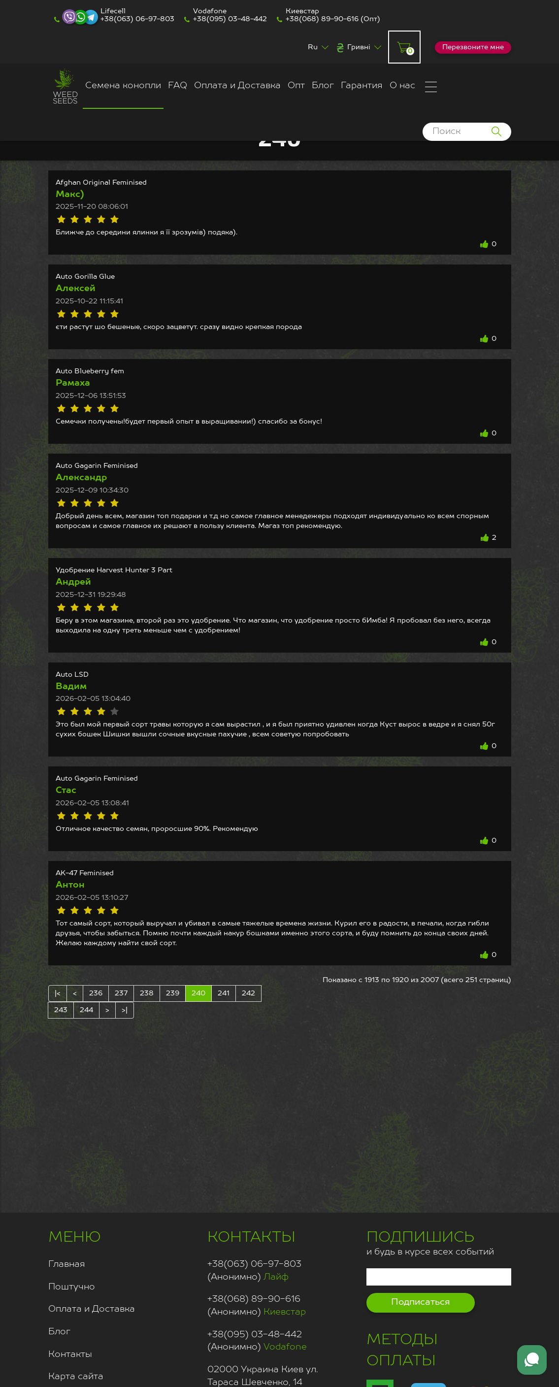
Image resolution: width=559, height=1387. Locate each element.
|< (58, 993)
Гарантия (362, 85)
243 (60, 1010)
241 (224, 993)
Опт (296, 85)
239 (172, 993)
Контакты (70, 1354)
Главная (66, 1264)
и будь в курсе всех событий (430, 1241)
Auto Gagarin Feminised (97, 465)
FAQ (177, 85)
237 (121, 993)
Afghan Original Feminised (101, 182)
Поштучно (71, 1287)
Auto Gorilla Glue (85, 276)
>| (125, 1010)
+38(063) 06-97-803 (137, 19)
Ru (313, 47)
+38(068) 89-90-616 (322, 19)
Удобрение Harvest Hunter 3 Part (114, 570)
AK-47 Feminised (85, 873)
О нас (402, 85)
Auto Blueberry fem (90, 371)
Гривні (358, 47)
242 (248, 993)
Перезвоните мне (473, 47)
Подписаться (420, 1302)
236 (95, 993)
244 (86, 1010)
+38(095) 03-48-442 (230, 19)
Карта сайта (75, 1376)
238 (147, 993)
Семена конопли (123, 85)
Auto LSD (72, 674)
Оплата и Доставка (237, 85)
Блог (323, 85)
